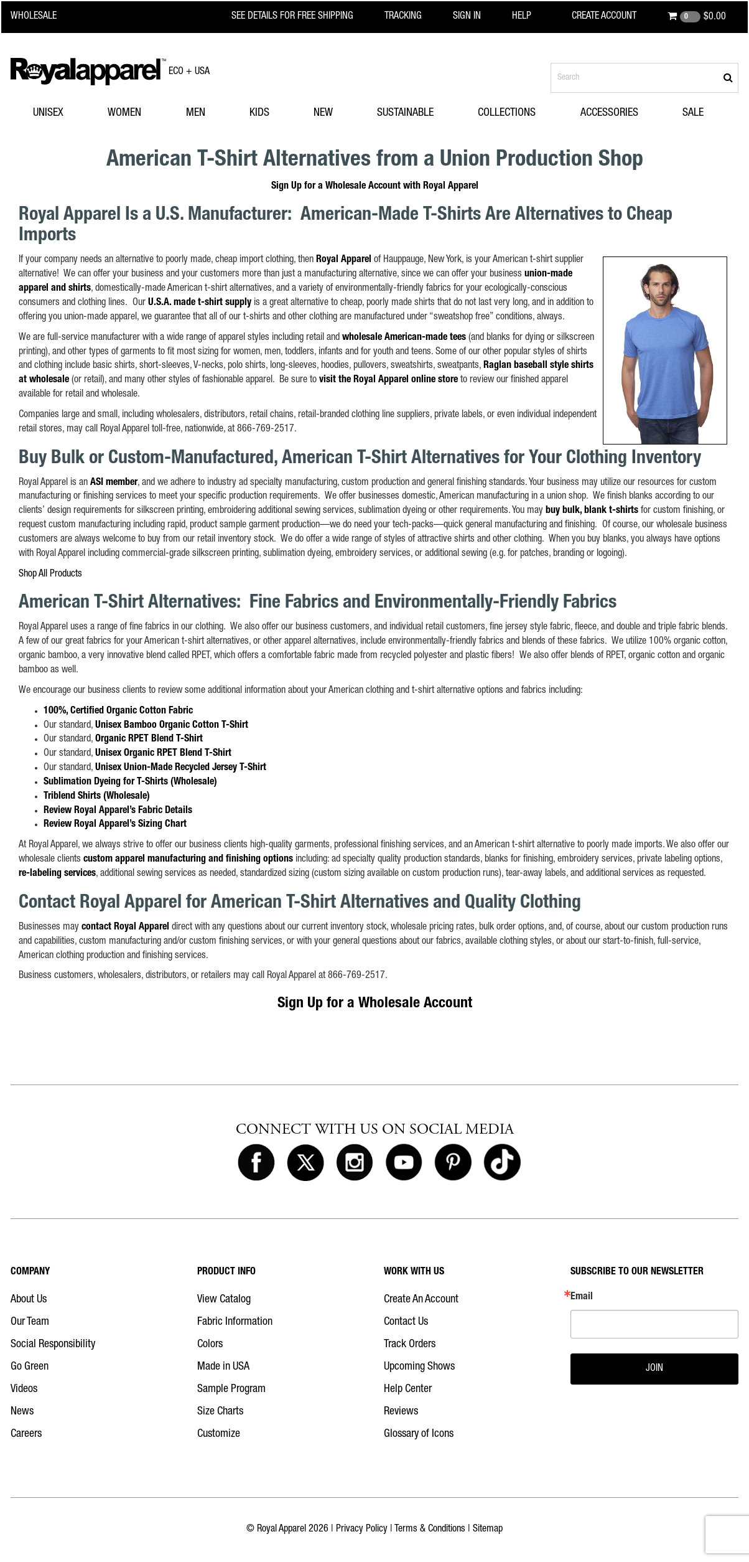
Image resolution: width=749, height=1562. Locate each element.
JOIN (654, 1369)
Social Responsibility (53, 1344)
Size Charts (220, 1412)
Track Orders (409, 1344)
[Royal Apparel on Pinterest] (453, 1163)
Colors (210, 1344)
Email (581, 1297)
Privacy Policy (362, 1530)
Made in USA (223, 1367)
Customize (218, 1434)
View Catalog (224, 1300)
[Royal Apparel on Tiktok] (502, 1163)
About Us (29, 1300)
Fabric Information (234, 1322)
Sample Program (231, 1389)
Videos (24, 1389)
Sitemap (488, 1530)
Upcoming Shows (419, 1367)
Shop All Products (50, 575)
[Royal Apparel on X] (305, 1163)
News (22, 1412)
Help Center (408, 1389)
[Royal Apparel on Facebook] (256, 1163)
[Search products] (644, 78)
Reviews (401, 1412)
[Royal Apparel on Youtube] (403, 1163)
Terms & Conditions (429, 1530)
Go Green (30, 1367)
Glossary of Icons (419, 1434)
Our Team (30, 1322)
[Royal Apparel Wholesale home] (44, 16)
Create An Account (421, 1300)
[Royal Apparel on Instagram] (354, 1163)
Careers (26, 1434)
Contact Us (406, 1322)
